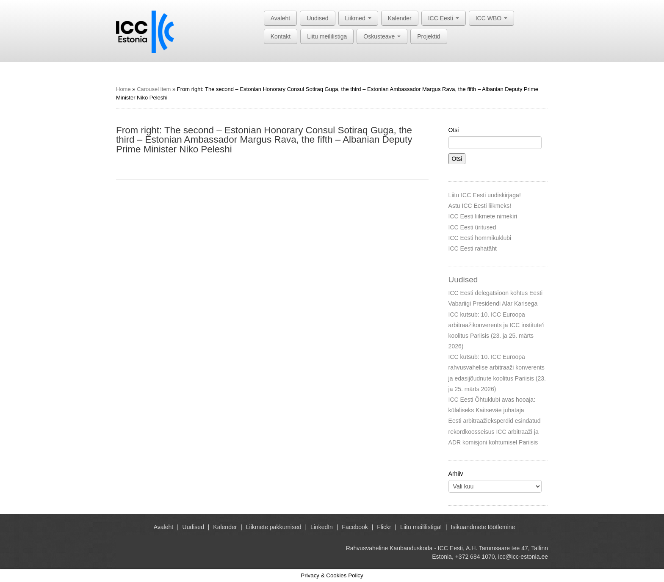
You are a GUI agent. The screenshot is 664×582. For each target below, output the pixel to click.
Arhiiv (455, 473)
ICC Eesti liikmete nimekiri (482, 216)
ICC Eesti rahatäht (472, 248)
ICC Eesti (443, 18)
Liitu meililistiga (327, 36)
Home (123, 89)
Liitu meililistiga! (421, 527)
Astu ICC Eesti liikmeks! (480, 205)
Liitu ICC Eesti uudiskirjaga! (484, 195)
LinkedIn (321, 527)
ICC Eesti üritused (472, 227)
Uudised (317, 18)
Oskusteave (382, 36)
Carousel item (154, 89)
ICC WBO (491, 18)
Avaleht (280, 18)
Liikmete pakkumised (274, 527)
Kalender (400, 18)
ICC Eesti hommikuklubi (480, 237)
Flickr (384, 527)
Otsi (453, 130)
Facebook (355, 527)
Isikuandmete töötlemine (483, 527)
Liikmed (358, 18)
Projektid (428, 36)
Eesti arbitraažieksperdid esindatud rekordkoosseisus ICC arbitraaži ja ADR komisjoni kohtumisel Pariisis (494, 431)
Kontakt (280, 36)
